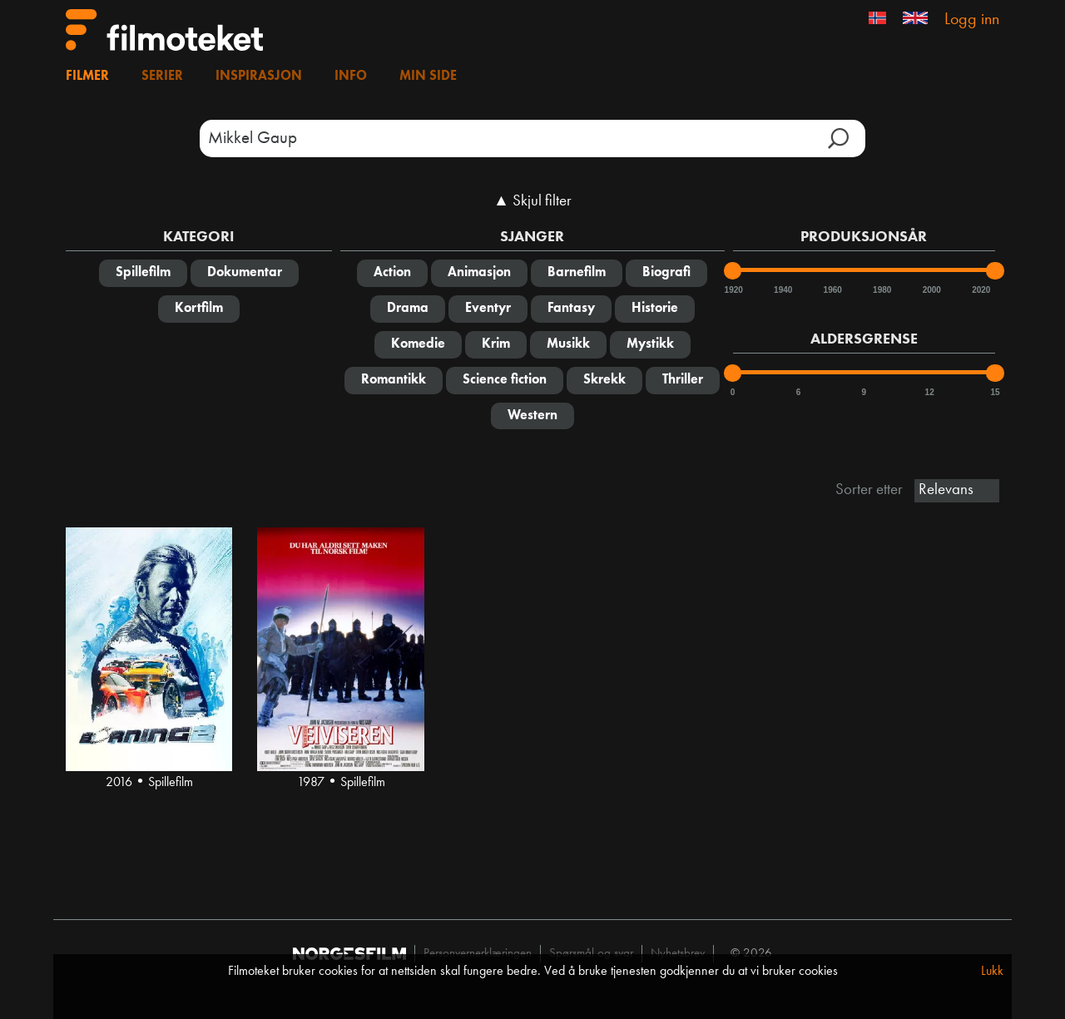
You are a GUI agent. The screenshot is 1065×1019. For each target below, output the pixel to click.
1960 (832, 289)
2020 (980, 289)
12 (929, 392)
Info (350, 76)
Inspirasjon (258, 76)
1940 (782, 289)
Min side (428, 76)
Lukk (992, 971)
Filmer (87, 76)
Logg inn (971, 20)
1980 (881, 289)
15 (994, 392)
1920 (733, 289)
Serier (162, 76)
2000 (931, 289)
